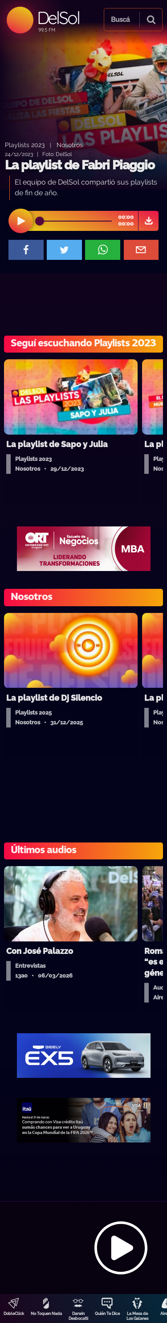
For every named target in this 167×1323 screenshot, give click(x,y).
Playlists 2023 (25, 144)
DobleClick (14, 1313)
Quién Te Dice (107, 1313)
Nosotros (70, 144)
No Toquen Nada (46, 1313)
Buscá (120, 20)
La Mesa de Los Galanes (137, 1316)
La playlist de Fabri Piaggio (80, 165)
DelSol (58, 17)
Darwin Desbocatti (78, 1316)
